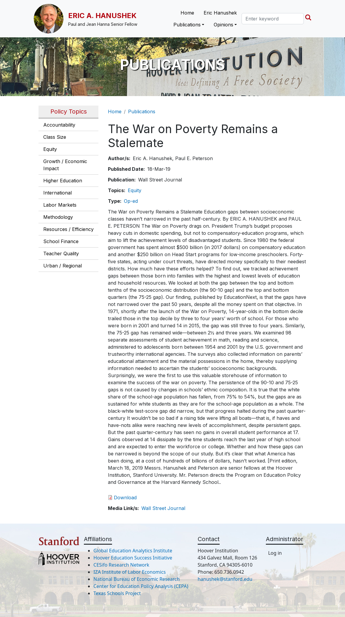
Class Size (54, 137)
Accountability (59, 125)
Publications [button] (187, 25)
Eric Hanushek (220, 13)
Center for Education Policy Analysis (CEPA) (140, 586)
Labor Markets (59, 205)
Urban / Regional (62, 266)
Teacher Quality (61, 253)
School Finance (61, 241)
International (57, 193)
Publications (141, 111)
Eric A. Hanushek (102, 15)
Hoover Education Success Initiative (132, 557)
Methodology (58, 217)
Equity (50, 149)
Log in (275, 553)
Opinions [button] (223, 25)
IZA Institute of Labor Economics (129, 572)
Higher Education (62, 181)
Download (125, 497)
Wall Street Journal (163, 508)
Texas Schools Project (117, 593)
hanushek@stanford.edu (225, 579)
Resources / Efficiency (68, 229)
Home (187, 13)
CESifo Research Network (121, 565)
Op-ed (131, 201)
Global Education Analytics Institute (132, 550)
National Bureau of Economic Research (136, 579)
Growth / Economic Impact (65, 164)
